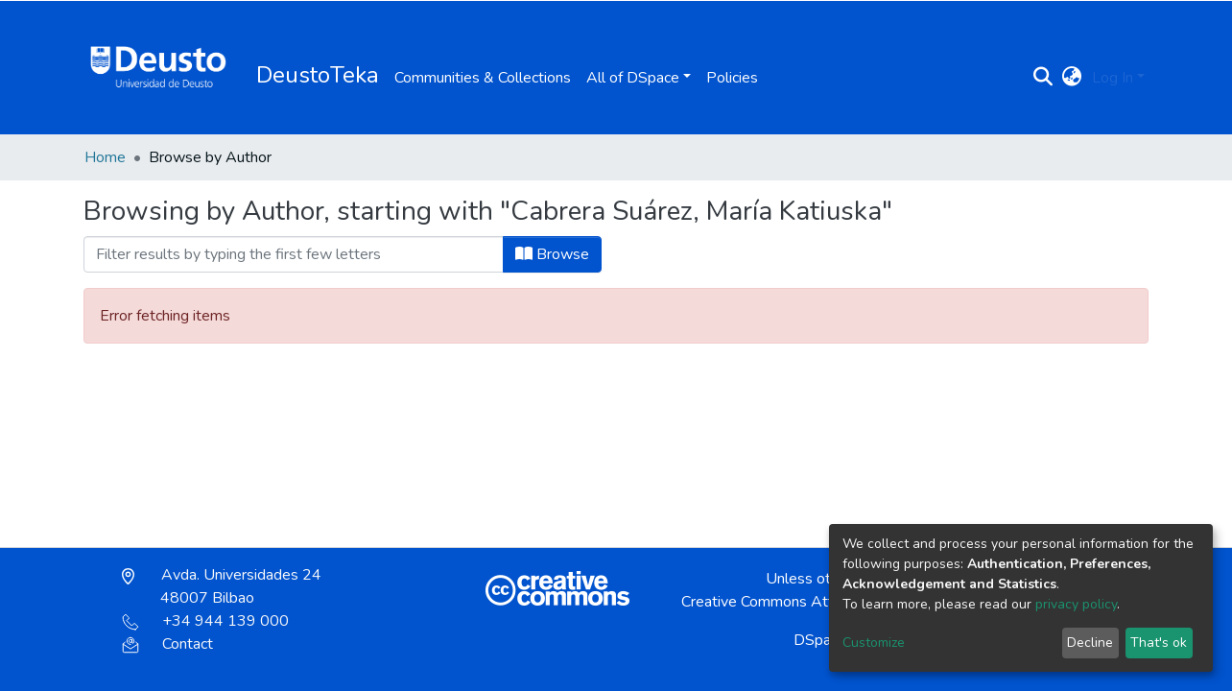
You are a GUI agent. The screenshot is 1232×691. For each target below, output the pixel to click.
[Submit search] (1043, 77)
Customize (873, 642)
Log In (1112, 77)
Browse (552, 254)
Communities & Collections (482, 77)
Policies (732, 77)
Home (105, 157)
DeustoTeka (317, 75)
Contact (167, 644)
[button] (1072, 77)
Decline (1090, 642)
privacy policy (1076, 604)
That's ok (1158, 642)
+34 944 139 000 (205, 620)
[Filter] (293, 254)
